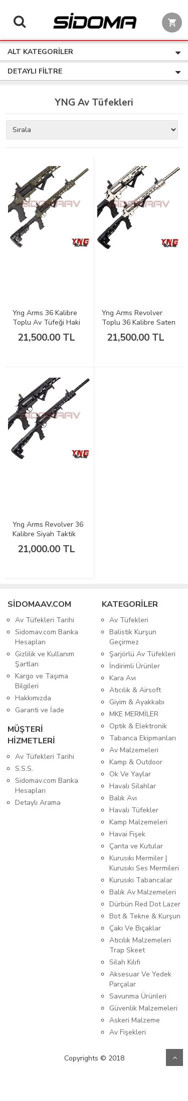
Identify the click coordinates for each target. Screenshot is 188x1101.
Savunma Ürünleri (137, 996)
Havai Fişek (127, 834)
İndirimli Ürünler (134, 666)
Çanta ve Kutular (136, 846)
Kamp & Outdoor (135, 762)
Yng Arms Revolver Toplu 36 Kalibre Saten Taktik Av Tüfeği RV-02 (138, 327)
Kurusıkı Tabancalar (140, 880)
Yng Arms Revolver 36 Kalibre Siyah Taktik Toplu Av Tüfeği (48, 534)
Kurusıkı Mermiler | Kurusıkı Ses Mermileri (144, 863)
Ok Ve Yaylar (130, 774)
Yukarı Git (174, 1057)
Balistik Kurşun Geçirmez (132, 637)
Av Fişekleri (127, 1032)
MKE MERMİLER (133, 714)
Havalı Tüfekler (133, 810)
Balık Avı (123, 798)
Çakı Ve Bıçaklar (135, 928)
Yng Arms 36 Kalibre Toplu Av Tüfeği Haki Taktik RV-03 (46, 322)
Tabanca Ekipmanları (142, 738)
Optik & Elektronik (138, 726)
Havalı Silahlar (132, 786)
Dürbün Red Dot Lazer (144, 904)
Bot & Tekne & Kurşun (144, 916)
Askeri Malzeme (134, 1020)
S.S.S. (24, 768)
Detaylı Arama (38, 802)
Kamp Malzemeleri (138, 822)
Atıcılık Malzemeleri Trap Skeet (140, 945)
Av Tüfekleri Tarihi (44, 620)
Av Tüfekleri (128, 620)
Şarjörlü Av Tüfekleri (142, 654)
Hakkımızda (33, 698)
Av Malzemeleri (133, 750)
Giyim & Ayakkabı (136, 702)
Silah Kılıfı (124, 962)
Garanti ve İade (39, 710)
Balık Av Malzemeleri (142, 892)
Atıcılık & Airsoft (135, 690)
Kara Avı (122, 678)
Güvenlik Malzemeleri (143, 1008)
